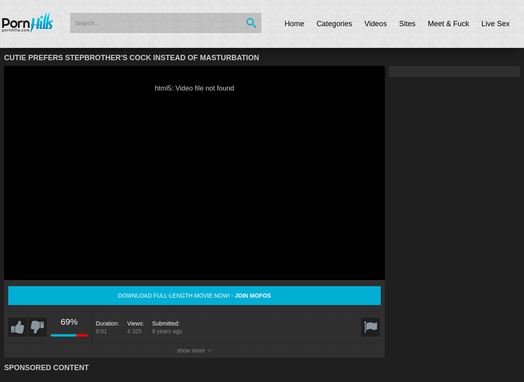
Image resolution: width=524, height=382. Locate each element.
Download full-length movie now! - (194, 295)
